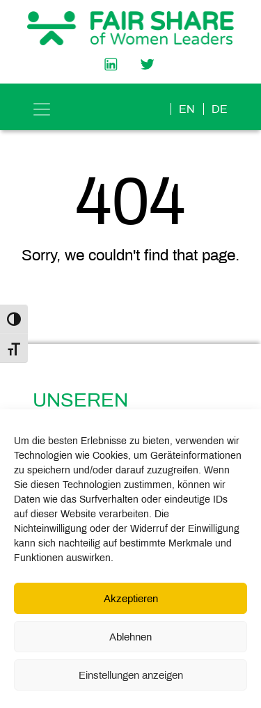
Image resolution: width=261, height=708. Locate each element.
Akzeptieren (131, 598)
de (220, 109)
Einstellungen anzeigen (131, 675)
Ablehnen (130, 637)
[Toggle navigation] (41, 109)
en (187, 109)
